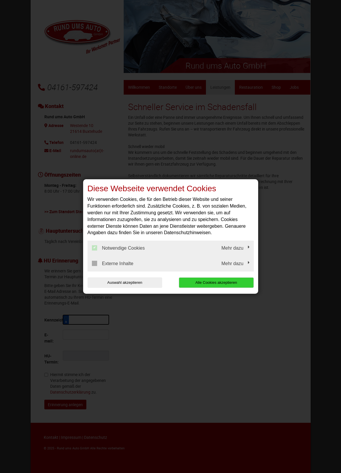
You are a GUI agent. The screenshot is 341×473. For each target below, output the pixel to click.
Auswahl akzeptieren (124, 282)
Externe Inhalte (113, 263)
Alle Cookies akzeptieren (216, 282)
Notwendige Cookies (118, 248)
